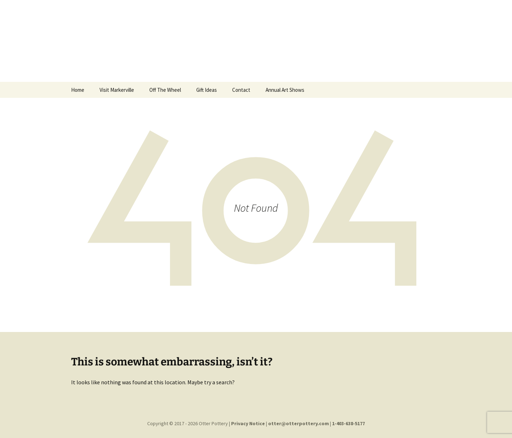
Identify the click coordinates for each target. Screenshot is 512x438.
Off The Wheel (165, 89)
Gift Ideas (206, 89)
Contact (241, 89)
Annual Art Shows (285, 89)
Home (77, 89)
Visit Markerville (117, 89)
